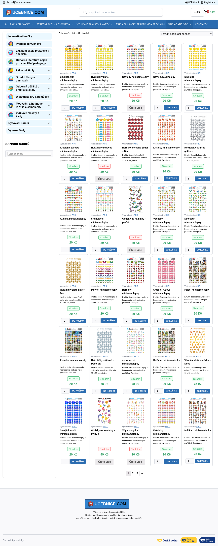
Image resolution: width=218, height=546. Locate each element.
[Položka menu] (5, 24)
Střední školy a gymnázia (55, 24)
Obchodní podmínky (13, 540)
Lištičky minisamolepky (166, 147)
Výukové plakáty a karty (95, 24)
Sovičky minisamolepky (135, 77)
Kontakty (201, 24)
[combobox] (124, 12)
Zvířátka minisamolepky (73, 360)
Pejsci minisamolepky (196, 289)
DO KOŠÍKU (78, 108)
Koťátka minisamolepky (166, 360)
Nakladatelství (180, 24)
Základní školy (21, 24)
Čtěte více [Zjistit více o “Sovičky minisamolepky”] (135, 107)
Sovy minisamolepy (164, 77)
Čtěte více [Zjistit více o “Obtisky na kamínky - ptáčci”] (135, 250)
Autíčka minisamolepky (73, 218)
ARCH (74, 73)
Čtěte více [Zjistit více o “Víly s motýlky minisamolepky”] (135, 461)
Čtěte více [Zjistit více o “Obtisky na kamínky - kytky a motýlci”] (104, 461)
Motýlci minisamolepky (104, 289)
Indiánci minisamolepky (197, 430)
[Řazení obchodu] (186, 34)
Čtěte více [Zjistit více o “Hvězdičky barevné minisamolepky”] (104, 179)
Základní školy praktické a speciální (140, 24)
